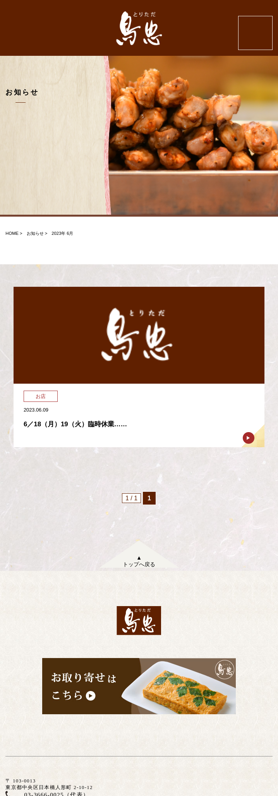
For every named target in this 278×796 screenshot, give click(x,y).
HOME (12, 233)
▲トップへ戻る (139, 561)
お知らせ (35, 233)
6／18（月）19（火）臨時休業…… (75, 424)
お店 (41, 396)
